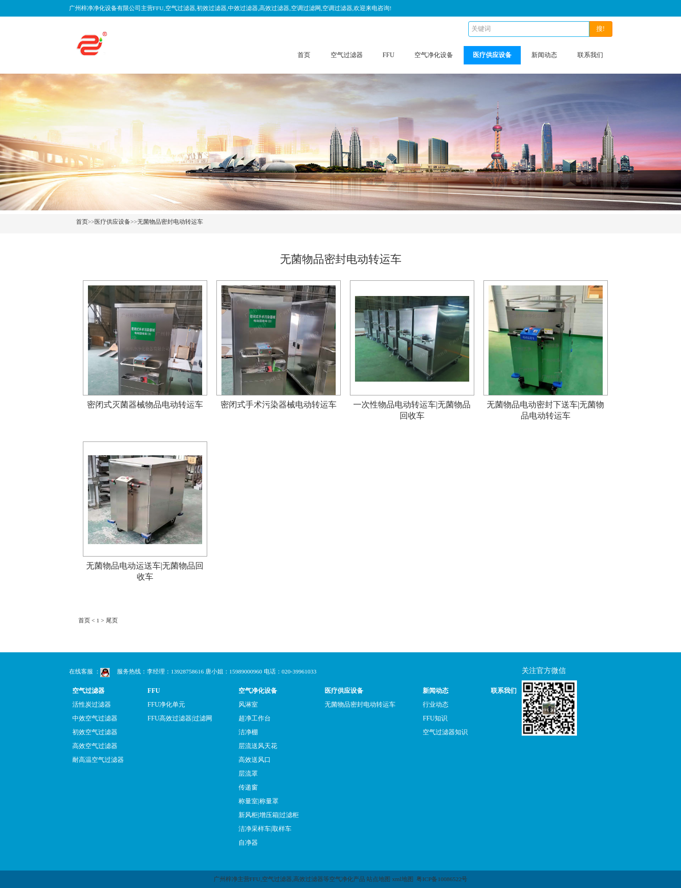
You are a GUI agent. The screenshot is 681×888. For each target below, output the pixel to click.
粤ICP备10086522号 (441, 879)
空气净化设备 (433, 55)
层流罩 (248, 773)
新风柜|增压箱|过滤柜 (269, 815)
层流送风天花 (258, 746)
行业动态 (435, 704)
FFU (389, 55)
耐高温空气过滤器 (98, 759)
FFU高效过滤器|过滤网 (179, 718)
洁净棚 (248, 732)
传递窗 (248, 787)
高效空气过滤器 (94, 746)
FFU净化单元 (166, 704)
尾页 (112, 620)
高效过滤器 (308, 879)
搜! (600, 28)
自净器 (248, 842)
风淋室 (248, 704)
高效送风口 (255, 759)
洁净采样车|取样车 (265, 828)
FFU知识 (435, 718)
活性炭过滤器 (91, 704)
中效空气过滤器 (94, 718)
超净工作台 (255, 718)
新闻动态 (544, 55)
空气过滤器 (347, 55)
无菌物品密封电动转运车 (170, 221)
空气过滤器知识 (445, 732)
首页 (303, 55)
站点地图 (378, 879)
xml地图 (402, 879)
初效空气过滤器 (94, 732)
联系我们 (590, 55)
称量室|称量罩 (259, 801)
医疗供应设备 (492, 55)
